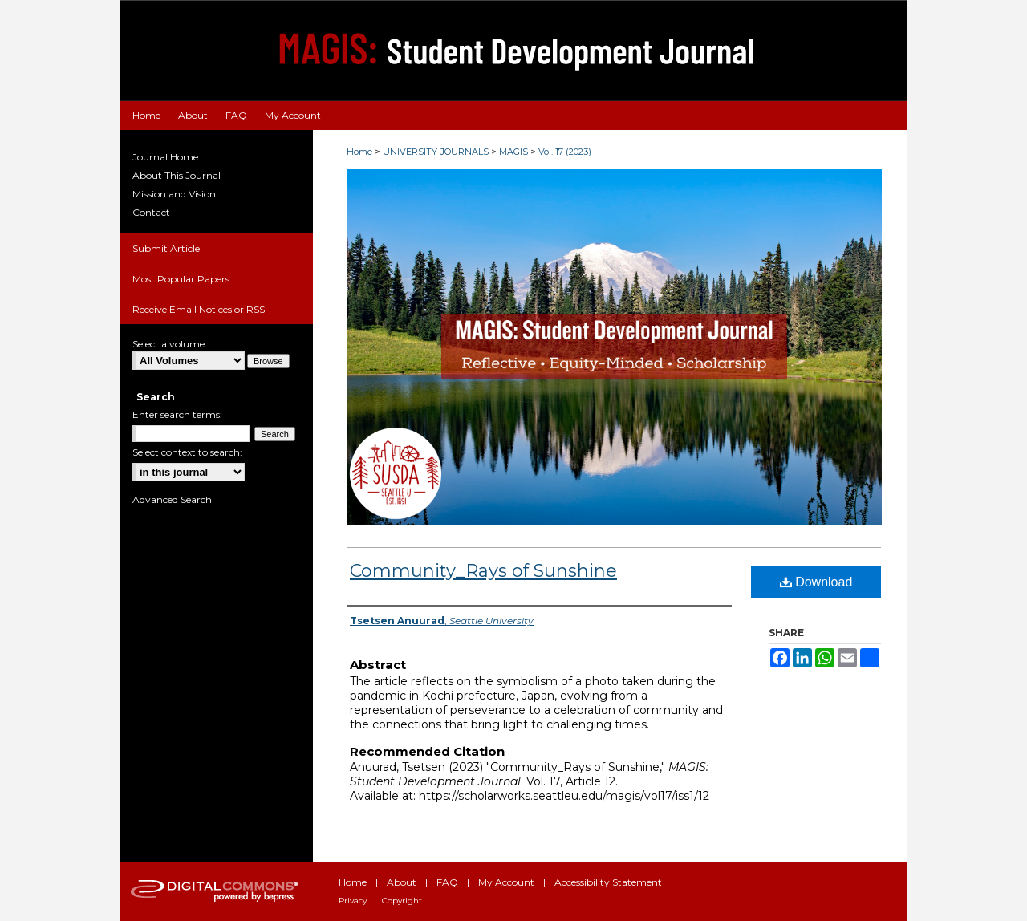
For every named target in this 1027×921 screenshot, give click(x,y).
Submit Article (166, 248)
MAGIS (513, 151)
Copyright (402, 900)
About (401, 882)
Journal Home (165, 157)
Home (359, 151)
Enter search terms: (177, 414)
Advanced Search (172, 499)
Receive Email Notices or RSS (198, 309)
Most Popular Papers (180, 279)
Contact (151, 212)
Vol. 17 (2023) (564, 151)
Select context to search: (187, 452)
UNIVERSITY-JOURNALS (436, 151)
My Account (506, 882)
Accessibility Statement (608, 882)
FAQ (447, 882)
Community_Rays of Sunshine (483, 571)
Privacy (353, 900)
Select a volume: (169, 344)
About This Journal (176, 175)
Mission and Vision (174, 194)
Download (816, 582)
